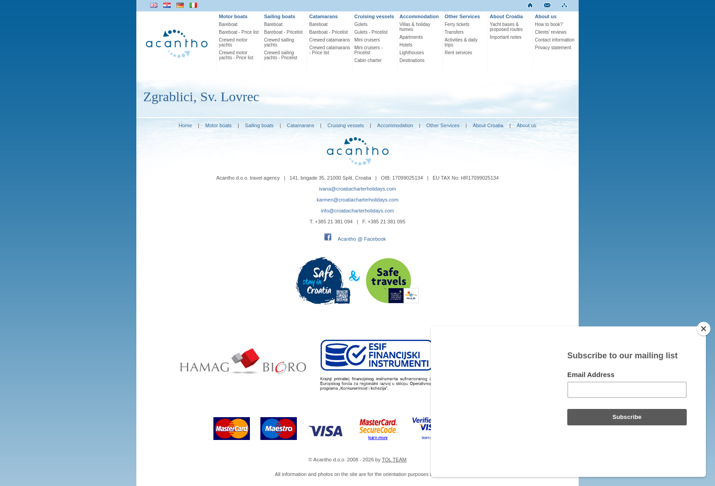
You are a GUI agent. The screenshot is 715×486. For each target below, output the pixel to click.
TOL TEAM (394, 459)
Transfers (454, 32)
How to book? (549, 24)
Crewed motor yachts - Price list (236, 55)
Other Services (462, 16)
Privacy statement (553, 47)
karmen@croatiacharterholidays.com (357, 199)
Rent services (458, 52)
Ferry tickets (457, 24)
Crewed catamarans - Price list (329, 50)
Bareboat (228, 24)
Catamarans (323, 16)
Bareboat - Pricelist (283, 32)
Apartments (411, 37)
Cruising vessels (374, 16)
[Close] (703, 329)
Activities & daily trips (461, 42)
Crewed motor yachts (233, 42)
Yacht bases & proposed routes (506, 27)
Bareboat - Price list (239, 32)
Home (185, 125)
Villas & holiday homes (414, 27)
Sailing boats (279, 16)
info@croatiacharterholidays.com (357, 210)
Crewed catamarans (329, 39)
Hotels (405, 44)
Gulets (361, 24)
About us (546, 16)
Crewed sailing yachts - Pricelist (280, 55)
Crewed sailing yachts (279, 42)
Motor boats (233, 16)
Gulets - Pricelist (371, 32)
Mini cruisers (367, 39)
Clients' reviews (550, 32)
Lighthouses (411, 52)
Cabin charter (368, 60)
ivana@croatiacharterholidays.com (357, 188)
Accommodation (419, 16)
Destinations (412, 60)
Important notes (505, 37)
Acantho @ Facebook (362, 239)
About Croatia (506, 16)
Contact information (555, 39)
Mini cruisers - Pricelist (368, 50)
